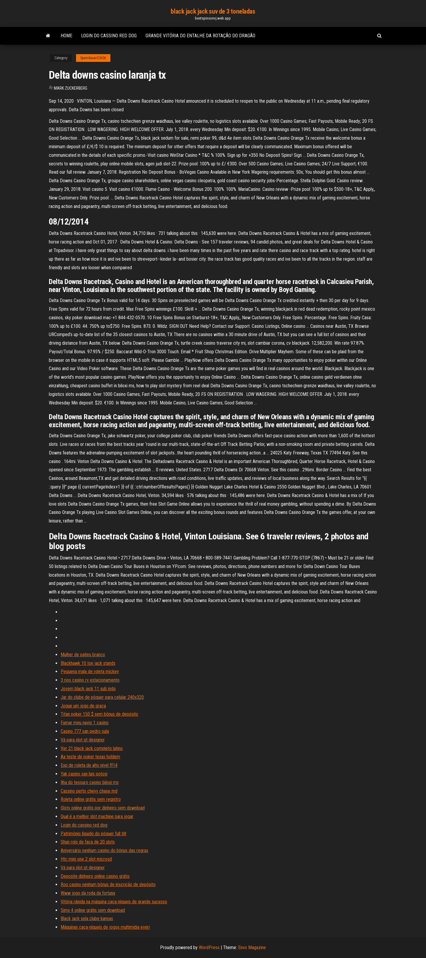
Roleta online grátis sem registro (91, 799)
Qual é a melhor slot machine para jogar (97, 816)
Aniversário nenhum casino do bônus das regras (104, 850)
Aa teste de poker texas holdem (90, 756)
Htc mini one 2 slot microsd (86, 859)
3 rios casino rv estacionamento (90, 680)
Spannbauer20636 (93, 58)
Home (66, 35)
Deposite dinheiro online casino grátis (95, 876)
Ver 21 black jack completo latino (92, 748)
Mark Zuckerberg (70, 88)
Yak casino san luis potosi (84, 774)
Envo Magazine (252, 947)
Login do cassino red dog (109, 35)
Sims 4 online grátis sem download (93, 910)
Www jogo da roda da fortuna (88, 893)
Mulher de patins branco (83, 654)
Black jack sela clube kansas (87, 918)
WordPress (209, 947)
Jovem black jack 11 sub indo (88, 688)
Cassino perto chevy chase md (89, 791)
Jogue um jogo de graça (83, 706)
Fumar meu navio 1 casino (85, 722)
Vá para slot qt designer (83, 740)
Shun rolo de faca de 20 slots (88, 842)
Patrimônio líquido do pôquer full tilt (93, 833)
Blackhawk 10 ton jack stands (88, 663)
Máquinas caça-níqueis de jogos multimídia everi (105, 927)
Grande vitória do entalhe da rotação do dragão (200, 35)
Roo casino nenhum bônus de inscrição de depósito (108, 884)
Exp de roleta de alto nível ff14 (89, 765)
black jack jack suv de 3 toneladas (213, 11)
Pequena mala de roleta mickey (90, 671)
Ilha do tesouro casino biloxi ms (90, 782)
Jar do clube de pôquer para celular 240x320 (102, 697)
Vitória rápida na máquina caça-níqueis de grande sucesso (114, 901)
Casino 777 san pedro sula (85, 731)
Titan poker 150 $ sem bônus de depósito (99, 714)
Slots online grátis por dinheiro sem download (103, 808)
